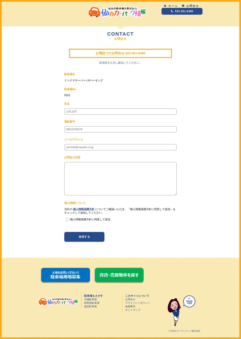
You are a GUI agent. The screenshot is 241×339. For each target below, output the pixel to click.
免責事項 (130, 306)
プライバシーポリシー (137, 302)
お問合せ (190, 5)
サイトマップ (132, 309)
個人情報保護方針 (83, 209)
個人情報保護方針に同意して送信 (90, 219)
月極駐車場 (90, 299)
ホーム (171, 5)
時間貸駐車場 (91, 302)
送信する (84, 236)
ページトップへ (180, 311)
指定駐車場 (90, 306)
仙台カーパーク (58, 301)
